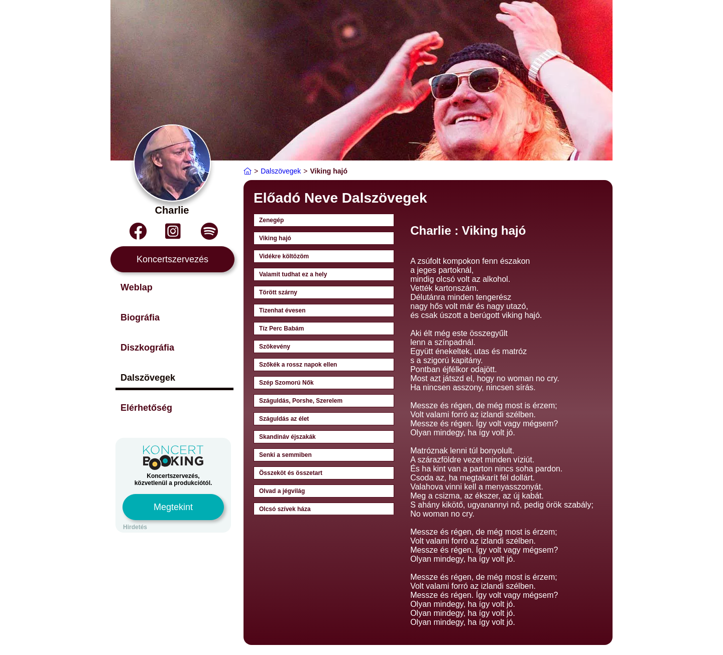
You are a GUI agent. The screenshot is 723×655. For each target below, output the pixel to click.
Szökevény (274, 346)
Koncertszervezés (172, 259)
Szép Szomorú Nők (286, 382)
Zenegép (271, 220)
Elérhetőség (146, 408)
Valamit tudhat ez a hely (293, 274)
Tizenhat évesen (282, 310)
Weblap (136, 287)
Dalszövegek (147, 378)
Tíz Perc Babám (281, 328)
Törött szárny (278, 292)
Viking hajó (275, 238)
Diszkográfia (147, 348)
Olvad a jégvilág (282, 491)
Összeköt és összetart (290, 472)
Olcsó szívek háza (285, 509)
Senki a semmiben (285, 454)
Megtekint (173, 507)
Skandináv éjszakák (287, 436)
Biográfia (140, 317)
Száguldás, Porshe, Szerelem (300, 400)
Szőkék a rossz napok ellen (298, 364)
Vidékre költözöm (284, 256)
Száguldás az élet (284, 418)
